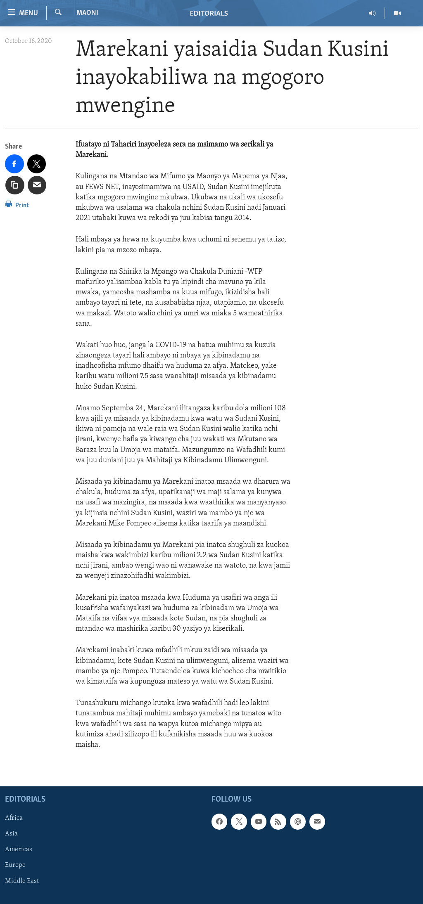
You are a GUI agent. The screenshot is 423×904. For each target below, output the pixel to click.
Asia (11, 834)
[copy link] (14, 185)
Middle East (22, 881)
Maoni (87, 13)
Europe (15, 865)
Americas (18, 850)
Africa (14, 818)
